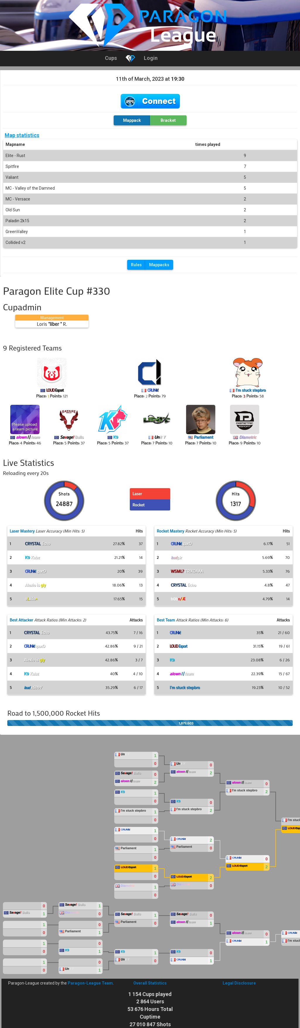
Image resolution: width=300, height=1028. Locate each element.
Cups (111, 58)
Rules (136, 264)
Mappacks (159, 264)
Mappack (132, 120)
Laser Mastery (22, 531)
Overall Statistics (150, 983)
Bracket (168, 120)
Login (151, 58)
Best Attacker (21, 620)
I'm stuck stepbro (251, 390)
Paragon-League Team (90, 983)
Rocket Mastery (170, 531)
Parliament (203, 437)
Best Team (166, 620)
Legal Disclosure (239, 983)
